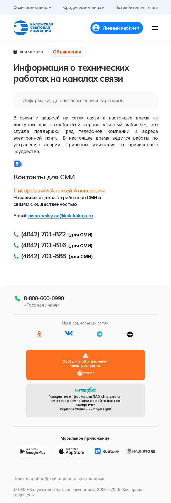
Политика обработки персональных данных (58, 478)
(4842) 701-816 (43, 245)
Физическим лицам (32, 7)
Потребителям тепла (136, 7)
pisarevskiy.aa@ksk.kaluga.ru (60, 215)
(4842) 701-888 (43, 256)
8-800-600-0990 (44, 298)
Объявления (67, 52)
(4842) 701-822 (43, 234)
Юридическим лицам (83, 7)
